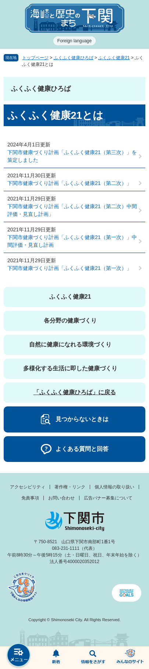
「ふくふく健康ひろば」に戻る (74, 392)
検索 (93, 658)
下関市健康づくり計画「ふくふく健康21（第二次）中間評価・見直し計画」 (72, 210)
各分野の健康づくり (70, 320)
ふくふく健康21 (114, 57)
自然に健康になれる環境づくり (70, 344)
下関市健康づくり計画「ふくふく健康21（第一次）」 (69, 268)
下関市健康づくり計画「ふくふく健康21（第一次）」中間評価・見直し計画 (72, 241)
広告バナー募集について (108, 498)
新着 (55, 658)
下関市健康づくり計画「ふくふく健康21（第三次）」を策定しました (72, 156)
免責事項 (30, 498)
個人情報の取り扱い (114, 487)
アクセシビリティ (27, 487)
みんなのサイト (130, 658)
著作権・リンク (69, 487)
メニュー (18, 656)
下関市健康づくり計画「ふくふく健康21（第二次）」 (69, 183)
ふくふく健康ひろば (73, 57)
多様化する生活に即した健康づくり (70, 368)
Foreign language (74, 40)
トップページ (35, 57)
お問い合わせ (61, 498)
